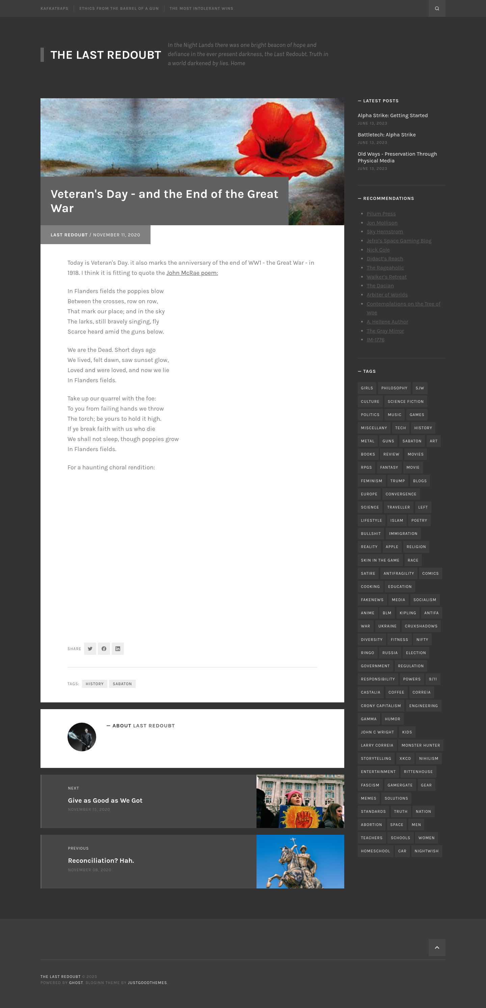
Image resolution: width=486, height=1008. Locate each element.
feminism (372, 481)
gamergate (400, 785)
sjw (420, 388)
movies (416, 454)
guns (389, 441)
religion (416, 546)
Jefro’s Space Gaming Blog (399, 240)
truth (401, 811)
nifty (422, 639)
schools (400, 837)
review (391, 454)
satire (368, 573)
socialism (424, 599)
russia (390, 652)
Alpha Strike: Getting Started (393, 115)
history (95, 683)
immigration (403, 533)
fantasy (389, 467)
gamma (369, 719)
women (426, 837)
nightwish (427, 851)
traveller (398, 507)
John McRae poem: (192, 273)
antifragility (399, 573)
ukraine (387, 626)
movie (413, 467)
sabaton (122, 683)
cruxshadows (421, 626)
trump (397, 481)
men (416, 824)
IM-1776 (376, 339)
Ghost (76, 982)
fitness (399, 639)
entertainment (378, 771)
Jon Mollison (382, 222)
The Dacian (380, 285)
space (396, 824)
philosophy (394, 388)
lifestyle (371, 520)
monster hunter (421, 745)
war (366, 626)
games (417, 414)
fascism (370, 785)
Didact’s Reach (385, 258)
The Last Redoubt (106, 55)
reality (369, 546)
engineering (423, 705)
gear (426, 785)
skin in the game (380, 560)
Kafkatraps (54, 8)
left (423, 507)
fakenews (372, 599)
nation (423, 811)
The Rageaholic (385, 267)
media (398, 599)
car (402, 851)
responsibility (378, 679)
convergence (401, 494)
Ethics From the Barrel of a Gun (119, 8)
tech (400, 427)
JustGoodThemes (147, 982)
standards (373, 811)
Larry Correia (377, 745)
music (395, 414)
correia (422, 692)
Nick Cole (378, 250)
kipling (408, 613)
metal (368, 441)
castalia (371, 692)
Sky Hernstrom (385, 231)
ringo (367, 652)
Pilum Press (381, 213)
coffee (396, 692)
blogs (420, 481)
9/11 (433, 679)
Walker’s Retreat (387, 277)
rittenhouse (418, 771)
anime (368, 613)
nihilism (428, 758)
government (375, 666)
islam (396, 520)
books (368, 454)
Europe (369, 494)
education (400, 586)
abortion (371, 824)
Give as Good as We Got (105, 800)
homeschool (375, 851)
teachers (372, 837)
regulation (411, 666)
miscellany (374, 427)
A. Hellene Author (387, 321)
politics (370, 414)
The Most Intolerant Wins (202, 8)
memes (369, 798)
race (413, 560)
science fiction (406, 401)
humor (392, 719)
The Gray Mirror (385, 331)
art (433, 441)
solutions (396, 798)
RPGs (366, 467)
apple (392, 546)
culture (370, 401)
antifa (431, 613)
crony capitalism (381, 705)
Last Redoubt (69, 235)
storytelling (376, 758)
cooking (370, 586)
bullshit (371, 533)
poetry (419, 520)
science (370, 507)
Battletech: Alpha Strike (387, 134)
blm (387, 613)
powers (412, 679)
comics (430, 573)
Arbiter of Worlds (387, 294)
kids (407, 732)
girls (367, 388)
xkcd (405, 758)
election (416, 652)
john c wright (377, 732)
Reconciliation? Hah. (101, 860)
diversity (372, 639)
